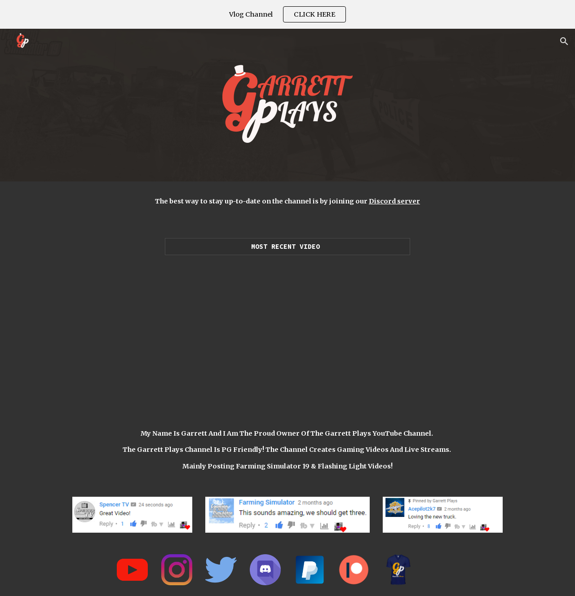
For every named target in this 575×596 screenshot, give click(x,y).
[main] (287, 201)
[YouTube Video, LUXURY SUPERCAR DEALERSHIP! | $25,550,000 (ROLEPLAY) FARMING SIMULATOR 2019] (287, 332)
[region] (287, 14)
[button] (564, 41)
